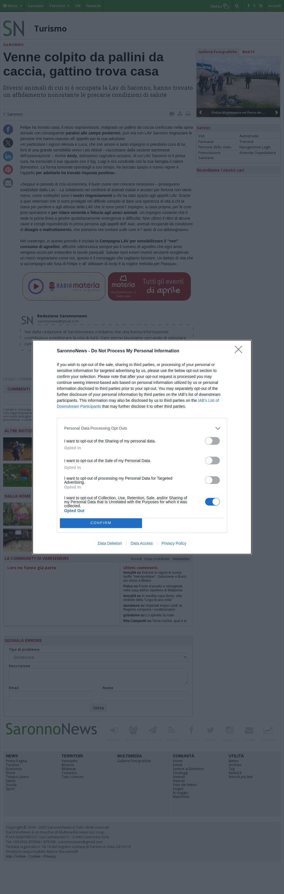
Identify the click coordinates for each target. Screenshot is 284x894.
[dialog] (142, 447)
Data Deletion (110, 543)
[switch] (212, 441)
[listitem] (142, 428)
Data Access (142, 543)
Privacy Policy (174, 543)
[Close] (240, 351)
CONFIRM (101, 523)
